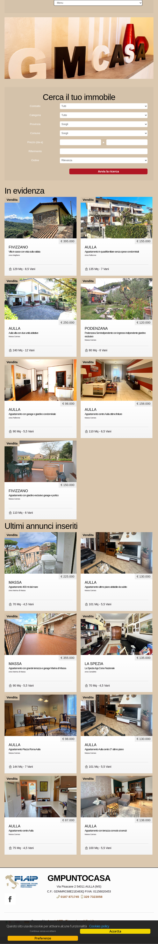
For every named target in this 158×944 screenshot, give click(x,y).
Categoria (35, 122)
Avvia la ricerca (108, 178)
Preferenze (43, 938)
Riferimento (35, 158)
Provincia (35, 131)
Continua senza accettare (43, 931)
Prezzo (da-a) (35, 149)
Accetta (115, 931)
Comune (35, 140)
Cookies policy (99, 926)
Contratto (35, 113)
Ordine (35, 167)
